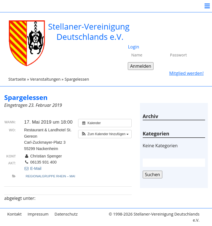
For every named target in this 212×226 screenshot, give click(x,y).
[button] (104, 134)
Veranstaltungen (45, 79)
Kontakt (14, 214)
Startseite (17, 79)
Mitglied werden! (186, 73)
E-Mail (32, 168)
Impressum (38, 214)
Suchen (152, 174)
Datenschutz (66, 214)
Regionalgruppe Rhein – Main (52, 176)
